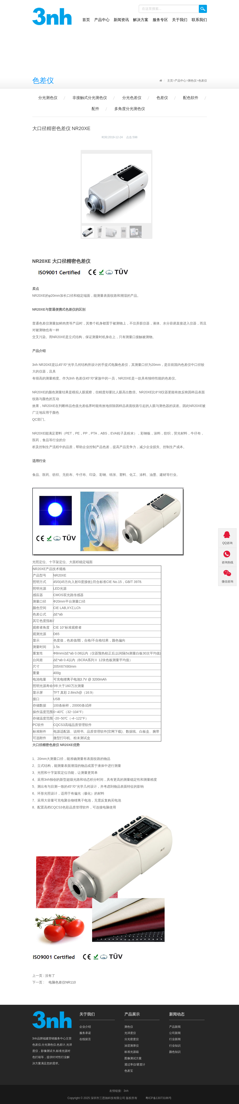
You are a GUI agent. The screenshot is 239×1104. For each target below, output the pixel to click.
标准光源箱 (131, 1052)
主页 (170, 80)
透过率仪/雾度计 (134, 1064)
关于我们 (179, 20)
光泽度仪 (130, 1033)
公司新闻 (175, 1033)
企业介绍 (85, 1026)
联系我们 (199, 20)
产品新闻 (175, 1026)
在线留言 (85, 1039)
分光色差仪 (131, 98)
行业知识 (175, 1045)
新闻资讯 (121, 20)
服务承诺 (85, 1033)
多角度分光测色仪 (129, 109)
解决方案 (140, 20)
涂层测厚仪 (131, 1045)
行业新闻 (175, 1039)
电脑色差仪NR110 (62, 982)
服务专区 (160, 20)
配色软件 (190, 98)
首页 (86, 20)
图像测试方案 (133, 1058)
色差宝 (128, 1070)
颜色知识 (175, 1052)
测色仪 (192, 80)
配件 (95, 109)
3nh (126, 1091)
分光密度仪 (131, 1039)
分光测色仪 (47, 98)
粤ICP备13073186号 (158, 1098)
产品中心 (102, 20)
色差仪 (202, 80)
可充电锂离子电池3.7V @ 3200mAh (80, 679)
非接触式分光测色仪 (89, 98)
